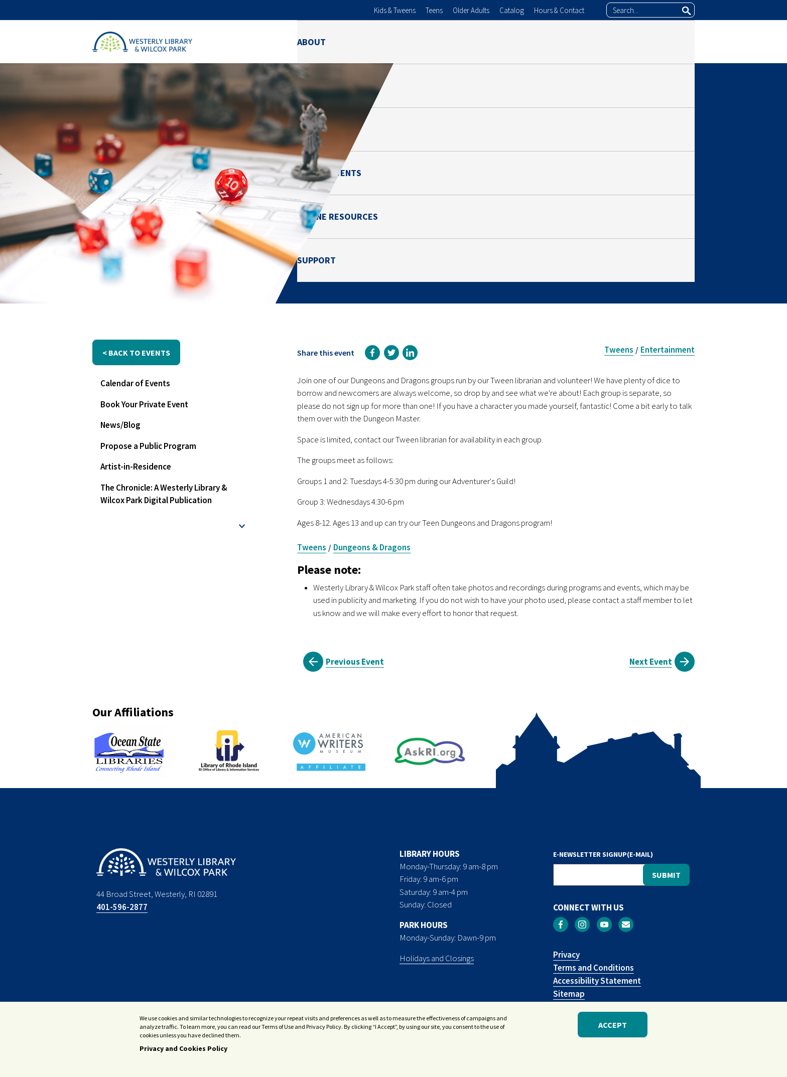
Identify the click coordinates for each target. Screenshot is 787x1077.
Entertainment (667, 349)
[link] (372, 352)
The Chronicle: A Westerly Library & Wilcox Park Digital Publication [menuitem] (163, 494)
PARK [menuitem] (422, 41)
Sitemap (569, 993)
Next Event (650, 661)
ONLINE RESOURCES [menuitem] (589, 41)
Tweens (618, 349)
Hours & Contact (559, 10)
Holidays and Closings (437, 958)
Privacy (566, 954)
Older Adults (471, 10)
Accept (612, 1026)
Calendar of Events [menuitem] (135, 383)
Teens (434, 10)
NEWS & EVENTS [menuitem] (490, 41)
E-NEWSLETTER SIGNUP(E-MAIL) (603, 854)
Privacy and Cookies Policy (183, 1049)
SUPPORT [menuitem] (675, 41)
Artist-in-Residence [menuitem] (135, 466)
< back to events (136, 353)
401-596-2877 (122, 906)
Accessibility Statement (597, 980)
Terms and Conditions (593, 967)
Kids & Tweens (395, 10)
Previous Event (355, 661)
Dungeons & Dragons (372, 547)
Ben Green (612, 222)
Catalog (511, 10)
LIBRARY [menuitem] (368, 41)
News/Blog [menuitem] (120, 424)
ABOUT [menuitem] (311, 41)
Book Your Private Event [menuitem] (144, 404)
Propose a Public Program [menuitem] (148, 445)
